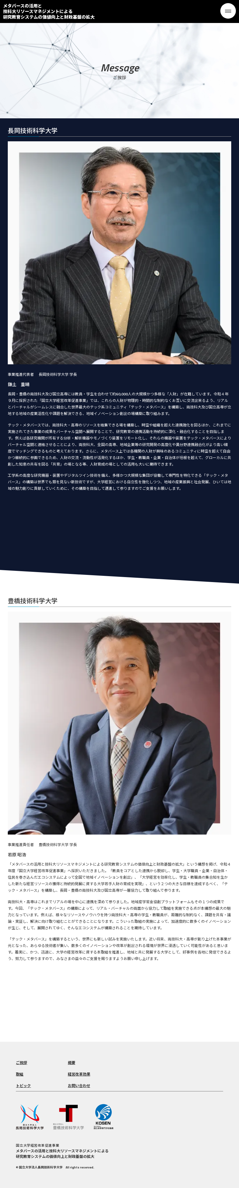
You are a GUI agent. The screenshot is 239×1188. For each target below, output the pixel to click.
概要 (71, 1063)
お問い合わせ (79, 1086)
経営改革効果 (79, 1074)
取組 (19, 1074)
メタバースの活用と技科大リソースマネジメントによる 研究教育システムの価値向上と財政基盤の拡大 (49, 11)
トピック (23, 1086)
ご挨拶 (21, 1063)
